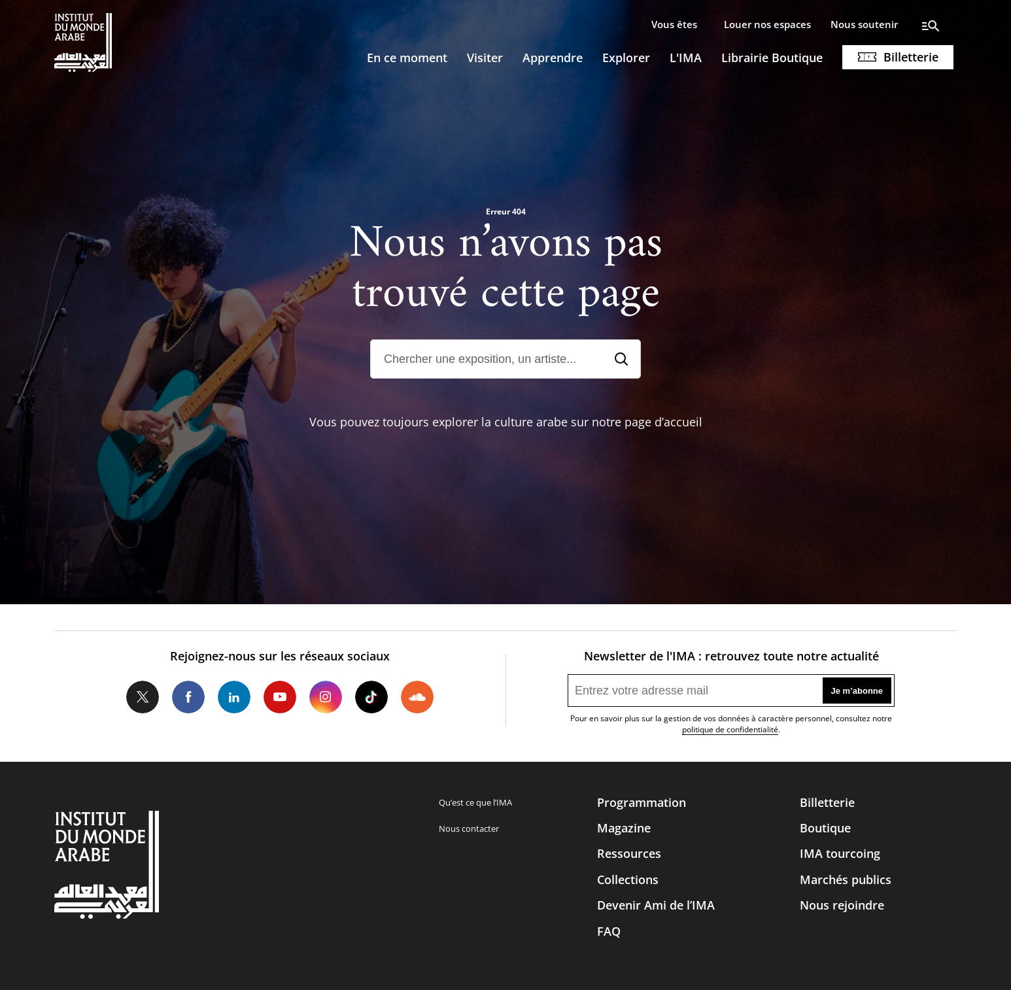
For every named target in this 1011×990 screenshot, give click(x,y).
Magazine (624, 828)
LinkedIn (234, 697)
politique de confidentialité (730, 729)
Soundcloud (417, 697)
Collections (628, 879)
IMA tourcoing (840, 853)
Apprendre (553, 57)
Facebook (188, 697)
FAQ (609, 931)
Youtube (280, 697)
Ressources (629, 853)
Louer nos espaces (767, 24)
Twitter (142, 697)
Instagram (325, 697)
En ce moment (407, 57)
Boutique (825, 828)
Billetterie (910, 57)
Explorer (626, 57)
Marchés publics (845, 879)
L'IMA (686, 57)
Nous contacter (469, 828)
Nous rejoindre (842, 905)
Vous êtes (674, 24)
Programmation (641, 802)
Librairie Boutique (772, 57)
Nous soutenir (864, 24)
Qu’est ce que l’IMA (475, 802)
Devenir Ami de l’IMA (656, 905)
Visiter (485, 57)
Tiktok (371, 697)
